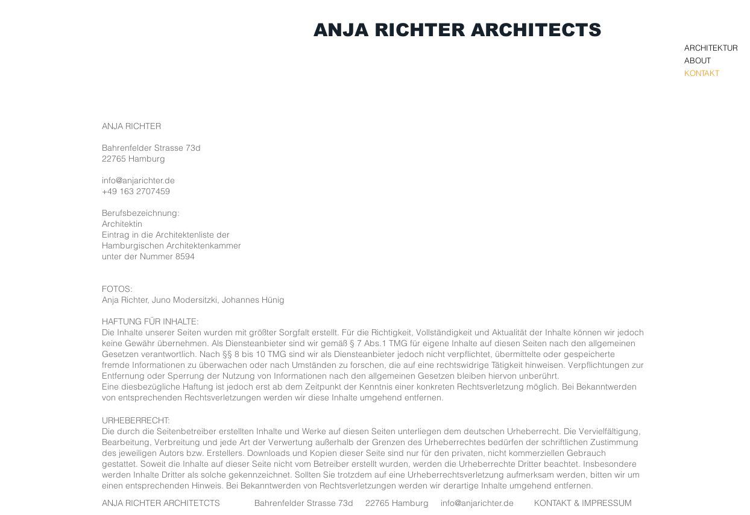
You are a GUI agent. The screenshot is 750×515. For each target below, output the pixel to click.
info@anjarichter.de (138, 180)
